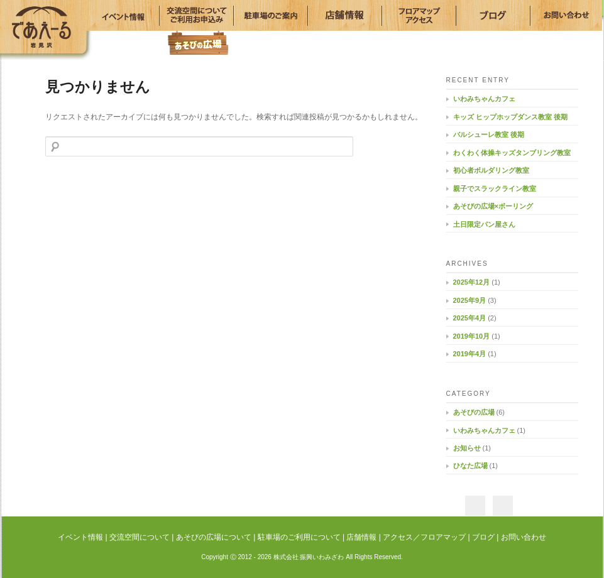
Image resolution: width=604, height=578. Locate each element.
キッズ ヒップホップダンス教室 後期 (510, 117)
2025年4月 (469, 318)
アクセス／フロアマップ (424, 537)
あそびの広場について (213, 537)
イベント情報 (80, 537)
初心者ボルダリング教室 (491, 170)
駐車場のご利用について (299, 537)
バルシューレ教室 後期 (488, 134)
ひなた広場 (470, 465)
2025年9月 (469, 300)
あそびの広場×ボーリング (493, 206)
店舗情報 (361, 537)
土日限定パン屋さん (484, 224)
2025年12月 (471, 282)
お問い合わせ (523, 537)
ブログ (483, 537)
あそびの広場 (198, 42)
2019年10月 (471, 336)
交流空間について (139, 537)
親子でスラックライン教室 (494, 188)
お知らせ (467, 448)
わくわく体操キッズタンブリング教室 (512, 152)
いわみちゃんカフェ (484, 98)
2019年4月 (469, 353)
